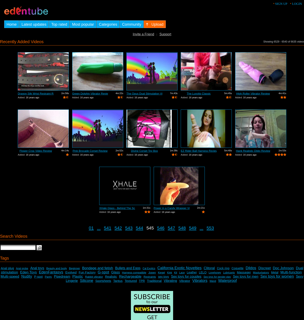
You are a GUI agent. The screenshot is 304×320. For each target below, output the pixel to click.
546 (160, 227)
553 (210, 227)
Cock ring (223, 268)
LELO (202, 272)
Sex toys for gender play (217, 276)
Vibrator (184, 281)
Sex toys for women (277, 276)
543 (129, 227)
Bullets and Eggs (127, 268)
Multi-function (291, 272)
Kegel (161, 272)
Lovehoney (215, 272)
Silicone (86, 281)
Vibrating (170, 281)
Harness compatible (134, 272)
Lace (182, 272)
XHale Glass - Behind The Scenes (117, 208)
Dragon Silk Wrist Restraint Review (36, 93)
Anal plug (7, 268)
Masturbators (261, 272)
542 (118, 227)
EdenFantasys (51, 272)
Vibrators (200, 281)
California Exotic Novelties (179, 268)
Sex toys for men (245, 276)
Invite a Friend (143, 34)
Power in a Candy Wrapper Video (172, 208)
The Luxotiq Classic (199, 93)
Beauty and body (56, 268)
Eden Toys (28, 272)
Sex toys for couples (186, 276)
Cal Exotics (149, 268)
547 (171, 227)
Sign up (281, 3)
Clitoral (209, 268)
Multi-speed (10, 277)
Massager (244, 272)
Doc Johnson (283, 268)
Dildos (251, 268)
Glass (115, 272)
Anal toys (37, 268)
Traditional (154, 281)
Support (165, 34)
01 (91, 227)
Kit (175, 272)
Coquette (238, 268)
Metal (274, 272)
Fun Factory (87, 272)
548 (182, 227)
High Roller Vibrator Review (253, 93)
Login (297, 3)
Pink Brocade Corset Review (90, 150)
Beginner (74, 268)
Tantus (117, 281)
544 (139, 227)
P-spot (38, 276)
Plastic (77, 277)
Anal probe (22, 268)
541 (107, 227)
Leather (192, 272)
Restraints (150, 276)
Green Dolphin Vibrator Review (90, 93)
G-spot (103, 272)
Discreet (264, 268)
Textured (131, 281)
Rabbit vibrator (94, 276)
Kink (169, 272)
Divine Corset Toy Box (144, 150)
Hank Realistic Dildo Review (253, 150)
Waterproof (227, 281)
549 (192, 227)
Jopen (152, 272)
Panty (48, 276)
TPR (142, 281)
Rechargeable (130, 277)
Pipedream (62, 276)
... (99, 227)
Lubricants (229, 272)
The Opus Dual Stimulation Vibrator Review (144, 93)
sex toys (163, 276)
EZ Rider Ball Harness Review (199, 150)
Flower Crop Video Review (35, 150)
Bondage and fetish (97, 268)
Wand (212, 281)
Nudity (26, 276)
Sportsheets (103, 281)
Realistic (111, 276)
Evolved (70, 272)
